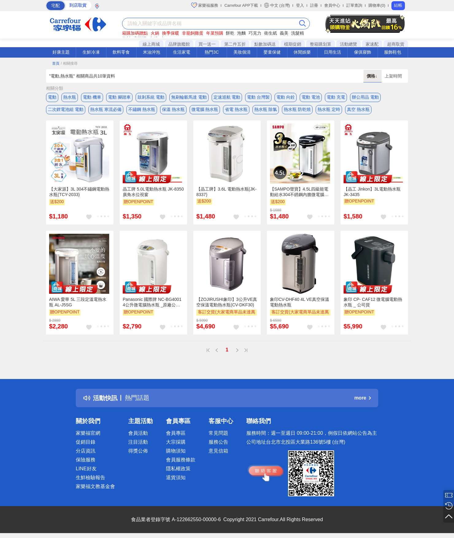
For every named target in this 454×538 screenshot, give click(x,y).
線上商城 (151, 44)
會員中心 (332, 5)
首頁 (56, 63)
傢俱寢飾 (362, 52)
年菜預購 (214, 33)
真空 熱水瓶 (358, 109)
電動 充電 (336, 97)
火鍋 (155, 33)
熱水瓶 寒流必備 (105, 109)
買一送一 (207, 44)
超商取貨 (395, 44)
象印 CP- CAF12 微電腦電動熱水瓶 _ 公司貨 (373, 302)
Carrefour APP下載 (241, 5)
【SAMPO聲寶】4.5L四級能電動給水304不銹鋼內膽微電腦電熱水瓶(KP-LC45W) (299, 192)
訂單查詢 (354, 5)
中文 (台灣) (277, 5)
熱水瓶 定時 (328, 109)
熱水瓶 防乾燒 (297, 109)
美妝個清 (242, 52)
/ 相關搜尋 (69, 63)
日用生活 (332, 52)
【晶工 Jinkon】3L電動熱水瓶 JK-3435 (372, 192)
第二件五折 (235, 44)
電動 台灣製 (258, 97)
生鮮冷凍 (91, 52)
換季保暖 (170, 33)
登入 (300, 5)
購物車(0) (376, 5)
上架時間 (393, 76)
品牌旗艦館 (179, 44)
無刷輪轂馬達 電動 (189, 97)
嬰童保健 (272, 52)
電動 (52, 97)
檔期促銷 (292, 44)
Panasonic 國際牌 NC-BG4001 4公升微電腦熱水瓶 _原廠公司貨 (152, 302)
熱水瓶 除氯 (265, 109)
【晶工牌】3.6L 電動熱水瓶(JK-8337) (226, 192)
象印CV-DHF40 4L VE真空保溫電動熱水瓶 (299, 302)
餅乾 (230, 33)
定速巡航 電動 (227, 97)
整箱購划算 (320, 44)
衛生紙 (270, 33)
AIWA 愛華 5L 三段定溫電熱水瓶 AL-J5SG (77, 302)
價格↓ (373, 76)
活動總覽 (348, 44)
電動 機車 (92, 97)
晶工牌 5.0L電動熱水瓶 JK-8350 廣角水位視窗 (153, 192)
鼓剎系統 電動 (150, 97)
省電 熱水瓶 (236, 109)
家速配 (372, 44)
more (362, 397)
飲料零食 (121, 52)
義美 (284, 33)
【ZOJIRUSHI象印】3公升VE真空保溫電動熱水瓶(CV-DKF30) (226, 302)
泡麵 (241, 33)
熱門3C (212, 52)
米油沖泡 (151, 52)
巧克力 (254, 33)
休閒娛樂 (302, 52)
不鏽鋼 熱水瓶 (141, 109)
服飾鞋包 (392, 52)
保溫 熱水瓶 (173, 109)
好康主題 (61, 52)
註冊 (314, 5)
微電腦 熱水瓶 (204, 109)
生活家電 (181, 52)
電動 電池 (311, 97)
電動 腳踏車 (119, 97)
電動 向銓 (285, 97)
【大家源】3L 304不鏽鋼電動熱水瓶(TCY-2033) (79, 192)
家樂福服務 (204, 5)
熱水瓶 (69, 97)
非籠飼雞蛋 (192, 33)
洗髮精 (297, 33)
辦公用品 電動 (365, 97)
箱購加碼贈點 (135, 33)
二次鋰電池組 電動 (65, 109)
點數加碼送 (265, 44)
